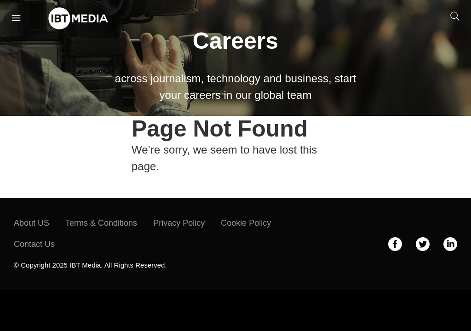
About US (31, 223)
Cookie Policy (246, 223)
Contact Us (34, 244)
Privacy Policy (179, 223)
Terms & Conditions (101, 223)
